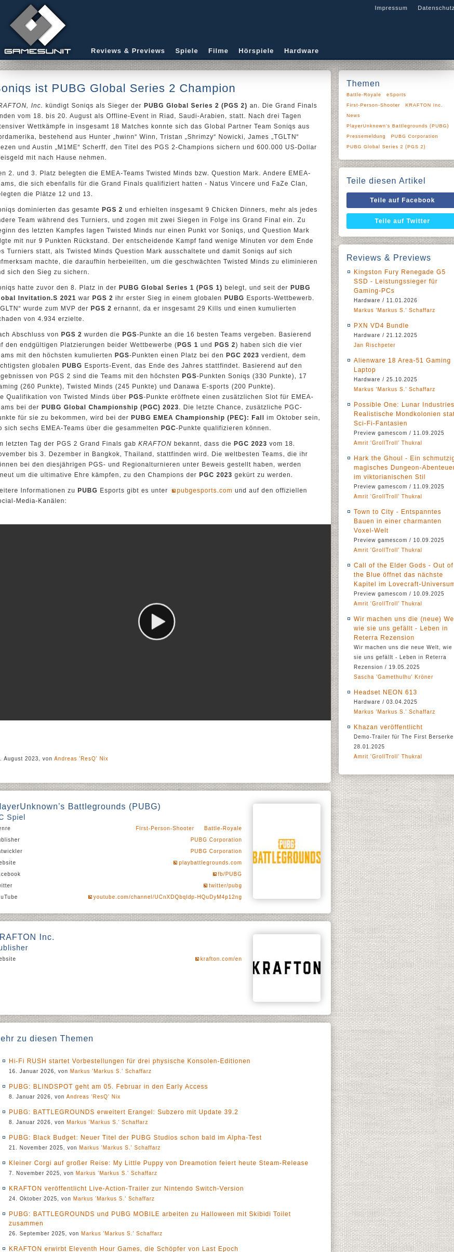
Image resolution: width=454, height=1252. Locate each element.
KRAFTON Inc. (424, 105)
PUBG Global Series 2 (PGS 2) (386, 146)
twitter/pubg (225, 885)
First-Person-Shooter (165, 828)
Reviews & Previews (128, 51)
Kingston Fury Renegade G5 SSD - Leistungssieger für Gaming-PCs (400, 281)
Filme (218, 51)
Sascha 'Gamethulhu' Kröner (393, 677)
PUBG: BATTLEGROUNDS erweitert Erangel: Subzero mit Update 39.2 (123, 1112)
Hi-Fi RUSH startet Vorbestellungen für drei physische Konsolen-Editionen (130, 1061)
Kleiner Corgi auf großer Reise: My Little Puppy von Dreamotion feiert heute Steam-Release (159, 1163)
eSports (396, 94)
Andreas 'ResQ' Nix (81, 758)
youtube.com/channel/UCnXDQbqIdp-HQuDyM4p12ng (168, 897)
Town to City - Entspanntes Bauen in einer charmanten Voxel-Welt (398, 521)
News (353, 115)
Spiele (186, 51)
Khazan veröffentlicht (388, 727)
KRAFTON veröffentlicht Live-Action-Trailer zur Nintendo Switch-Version (126, 1188)
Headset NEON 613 (385, 692)
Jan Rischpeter (375, 345)
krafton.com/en (221, 959)
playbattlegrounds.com (210, 863)
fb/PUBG (230, 874)
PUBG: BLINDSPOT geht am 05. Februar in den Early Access (108, 1086)
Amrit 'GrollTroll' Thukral (388, 443)
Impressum (391, 8)
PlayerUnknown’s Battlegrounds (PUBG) (397, 125)
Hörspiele (256, 51)
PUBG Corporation (216, 840)
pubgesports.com (205, 490)
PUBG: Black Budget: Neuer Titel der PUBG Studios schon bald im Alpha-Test (135, 1137)
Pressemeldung (366, 136)
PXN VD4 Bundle (381, 325)
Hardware (301, 51)
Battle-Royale (223, 828)
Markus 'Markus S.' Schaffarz (111, 1071)
